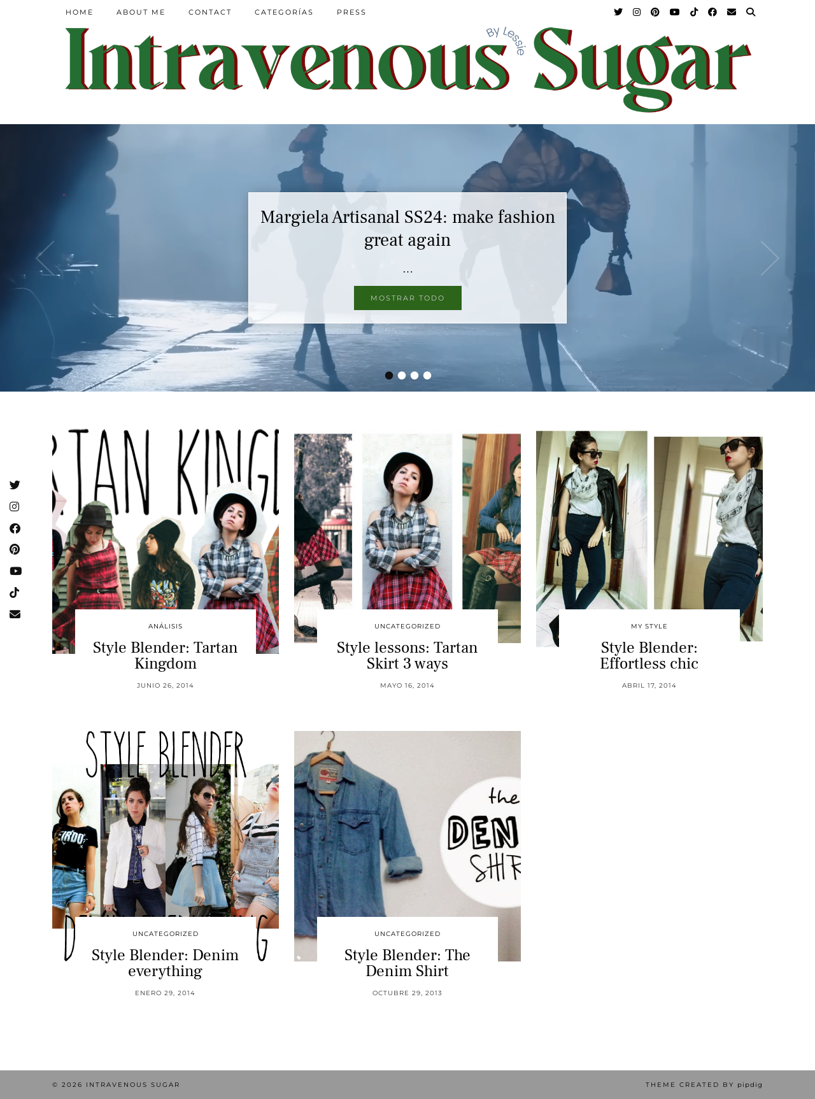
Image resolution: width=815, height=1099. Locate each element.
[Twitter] (619, 12)
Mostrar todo (408, 298)
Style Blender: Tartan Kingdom (165, 655)
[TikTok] (694, 12)
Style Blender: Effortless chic (649, 655)
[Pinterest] (656, 12)
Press (352, 12)
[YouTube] (675, 12)
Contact (210, 12)
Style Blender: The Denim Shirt (407, 963)
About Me (141, 12)
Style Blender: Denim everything (165, 963)
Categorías (284, 12)
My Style (649, 626)
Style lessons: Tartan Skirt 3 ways (407, 655)
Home (80, 12)
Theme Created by (704, 1085)
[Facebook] (713, 12)
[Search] (751, 12)
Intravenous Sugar (133, 1085)
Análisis (165, 626)
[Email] (732, 12)
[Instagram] (637, 12)
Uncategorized (407, 626)
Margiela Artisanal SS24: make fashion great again (407, 229)
